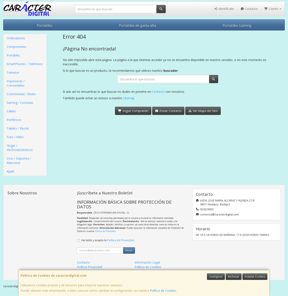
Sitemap (129, 98)
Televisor (13, 72)
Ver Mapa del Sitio (203, 111)
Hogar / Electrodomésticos (20, 147)
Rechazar (233, 276)
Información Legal (147, 262)
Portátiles (13, 55)
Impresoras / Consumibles (16, 83)
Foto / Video (15, 137)
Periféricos (14, 120)
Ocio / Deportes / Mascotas (19, 160)
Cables (11, 111)
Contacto (249, 9)
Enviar (129, 250)
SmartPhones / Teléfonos (25, 64)
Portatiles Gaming (236, 25)
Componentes (16, 47)
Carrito (272, 9)
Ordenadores (16, 38)
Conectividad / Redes (21, 94)
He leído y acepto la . (108, 240)
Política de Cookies (163, 290)
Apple (10, 171)
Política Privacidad (89, 267)
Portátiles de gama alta (137, 25)
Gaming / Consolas (20, 103)
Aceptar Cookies (255, 276)
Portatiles (44, 25)
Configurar (215, 276)
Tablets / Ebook (18, 128)
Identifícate (224, 9)
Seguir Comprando (133, 111)
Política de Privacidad (105, 231)
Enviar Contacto (168, 111)
